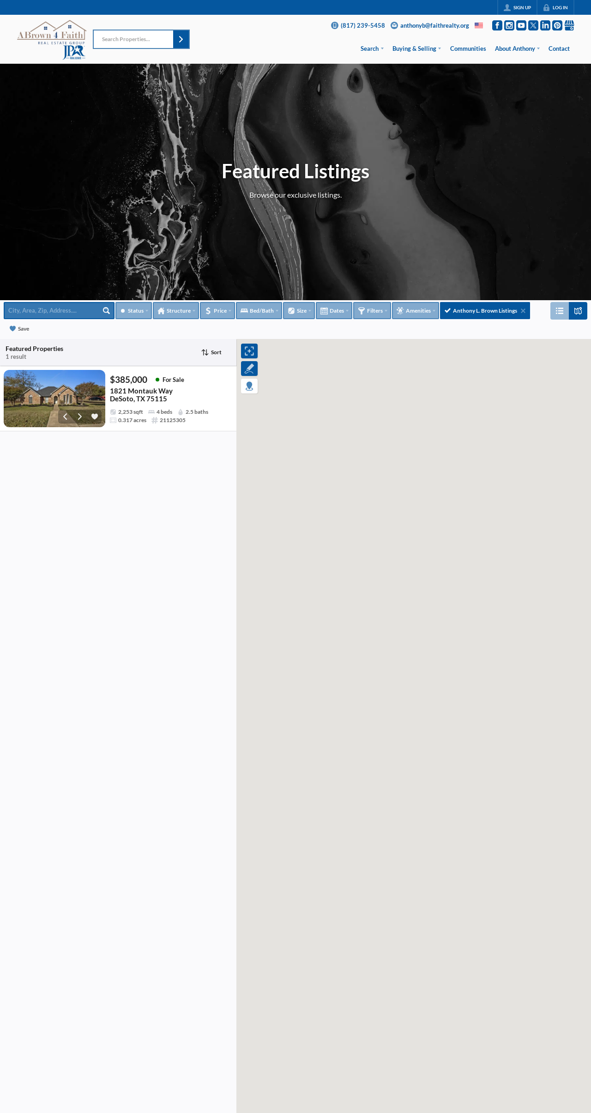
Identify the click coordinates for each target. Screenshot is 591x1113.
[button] (181, 39)
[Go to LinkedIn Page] (545, 25)
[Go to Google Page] (569, 25)
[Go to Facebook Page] (497, 25)
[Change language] (479, 25)
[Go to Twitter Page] (533, 25)
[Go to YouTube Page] (521, 25)
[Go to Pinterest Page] (557, 25)
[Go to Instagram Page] (509, 25)
